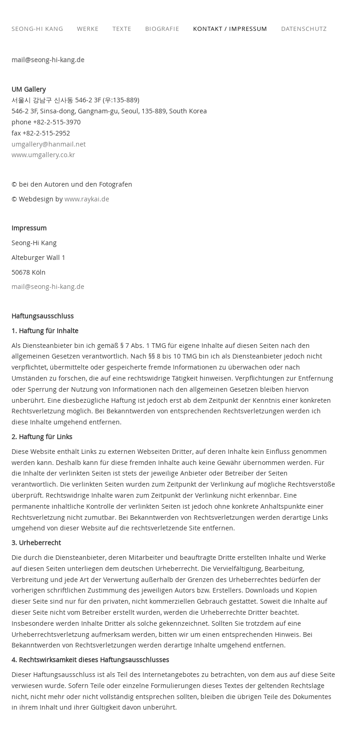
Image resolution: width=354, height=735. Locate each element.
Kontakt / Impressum (230, 28)
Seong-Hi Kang (37, 28)
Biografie (162, 28)
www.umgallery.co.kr (43, 154)
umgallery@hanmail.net (49, 144)
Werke (88, 28)
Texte (121, 28)
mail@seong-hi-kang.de (48, 59)
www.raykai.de (87, 198)
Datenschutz (304, 28)
